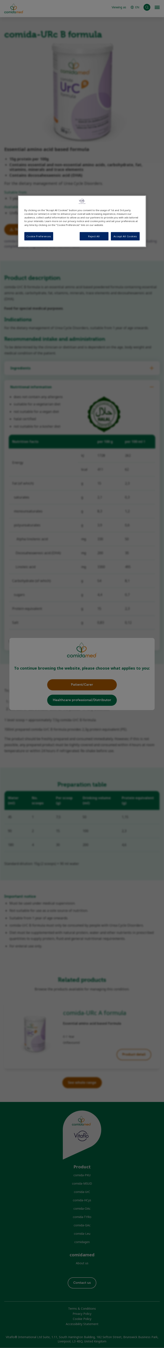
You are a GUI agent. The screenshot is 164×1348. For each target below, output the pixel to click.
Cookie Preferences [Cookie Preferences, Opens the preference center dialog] (38, 236)
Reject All (94, 236)
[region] (82, 221)
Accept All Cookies (125, 236)
